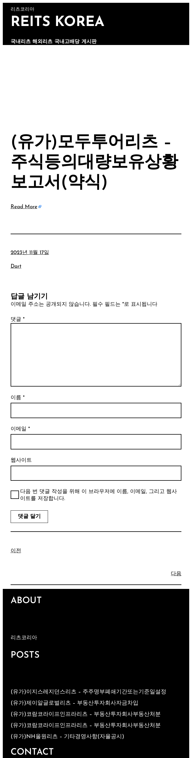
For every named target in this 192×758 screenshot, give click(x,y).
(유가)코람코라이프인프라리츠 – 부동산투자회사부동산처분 (86, 714)
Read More (24, 207)
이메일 (20, 429)
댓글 (18, 319)
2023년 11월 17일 (30, 252)
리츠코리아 (24, 638)
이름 (18, 398)
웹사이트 (21, 460)
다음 (176, 574)
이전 (16, 551)
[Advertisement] (96, 87)
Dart (16, 266)
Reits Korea (57, 22)
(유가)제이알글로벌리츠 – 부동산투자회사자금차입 (74, 703)
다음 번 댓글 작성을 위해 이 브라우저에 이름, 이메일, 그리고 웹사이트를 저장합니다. (98, 495)
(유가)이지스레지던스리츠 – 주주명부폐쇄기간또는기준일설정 (88, 692)
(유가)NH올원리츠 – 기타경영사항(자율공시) (67, 737)
